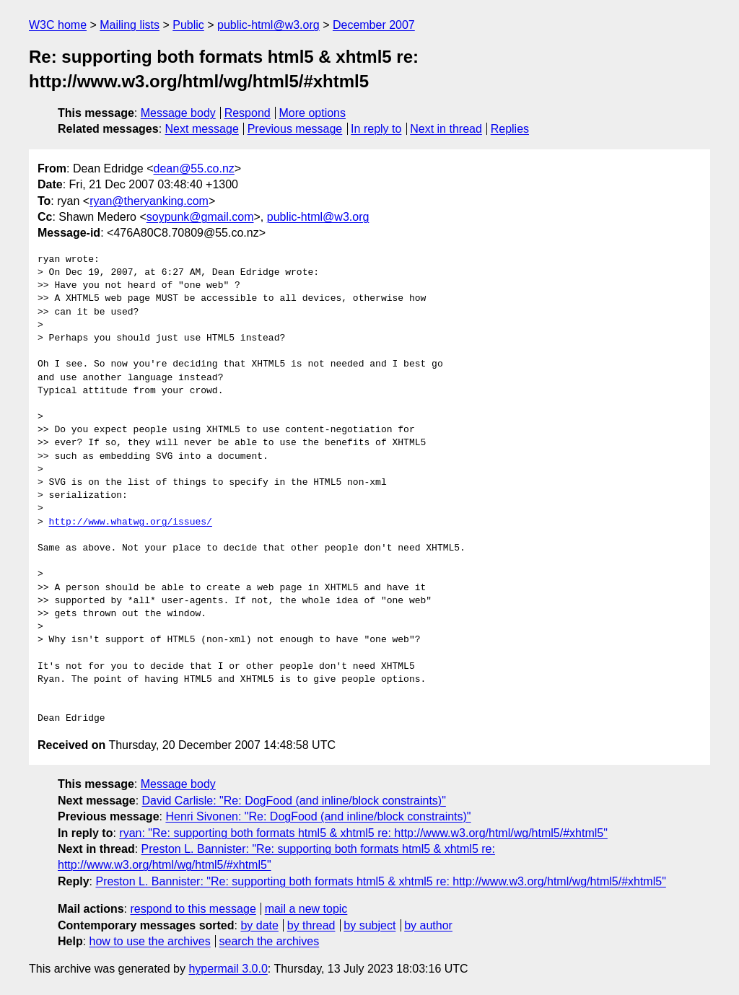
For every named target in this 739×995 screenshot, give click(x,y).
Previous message (295, 129)
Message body (178, 113)
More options (312, 113)
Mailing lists (129, 25)
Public (188, 25)
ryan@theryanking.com (149, 201)
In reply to (376, 129)
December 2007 (374, 25)
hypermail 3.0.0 (227, 969)
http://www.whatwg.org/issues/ (130, 522)
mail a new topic (306, 909)
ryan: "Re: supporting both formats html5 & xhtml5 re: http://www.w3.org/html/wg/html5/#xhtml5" (363, 833)
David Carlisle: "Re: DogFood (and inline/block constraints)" (294, 800)
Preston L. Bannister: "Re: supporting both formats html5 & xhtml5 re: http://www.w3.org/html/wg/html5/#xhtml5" (380, 881)
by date (259, 925)
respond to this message (192, 909)
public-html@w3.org (268, 25)
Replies (510, 129)
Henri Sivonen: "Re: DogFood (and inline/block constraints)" (318, 816)
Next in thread (446, 129)
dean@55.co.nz (194, 168)
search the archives (269, 941)
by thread (311, 925)
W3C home (58, 25)
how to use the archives (150, 941)
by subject (369, 925)
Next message (202, 129)
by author (428, 925)
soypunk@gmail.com (200, 217)
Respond (247, 113)
